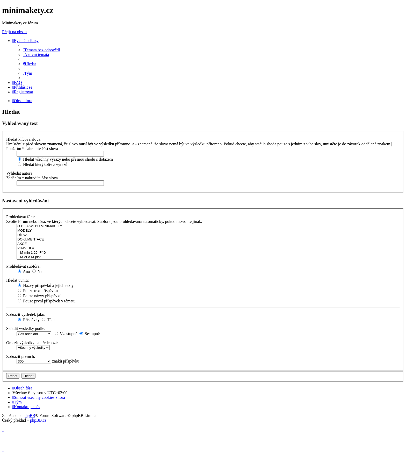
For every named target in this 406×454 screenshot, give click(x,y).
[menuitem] (41, 50)
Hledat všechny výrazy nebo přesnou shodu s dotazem (65, 159)
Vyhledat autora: (19, 173)
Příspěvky (29, 319)
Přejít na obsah (14, 32)
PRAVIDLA (40, 248)
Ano (24, 271)
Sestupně (89, 333)
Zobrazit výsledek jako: (25, 314)
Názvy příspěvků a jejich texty (46, 285)
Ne (37, 271)
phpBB (29, 415)
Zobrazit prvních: (20, 356)
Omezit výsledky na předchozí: (32, 342)
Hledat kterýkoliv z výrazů (42, 164)
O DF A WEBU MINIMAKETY (40, 226)
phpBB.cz (38, 420)
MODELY (40, 231)
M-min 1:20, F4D (40, 253)
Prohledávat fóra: (20, 217)
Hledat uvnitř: (17, 280)
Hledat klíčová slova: (23, 139)
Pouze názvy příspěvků (39, 296)
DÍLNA (40, 235)
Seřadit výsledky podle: (25, 328)
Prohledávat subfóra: (23, 266)
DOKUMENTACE (40, 239)
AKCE (40, 244)
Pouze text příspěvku (38, 290)
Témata (51, 319)
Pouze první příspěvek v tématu (47, 301)
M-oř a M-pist (40, 257)
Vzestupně (66, 333)
